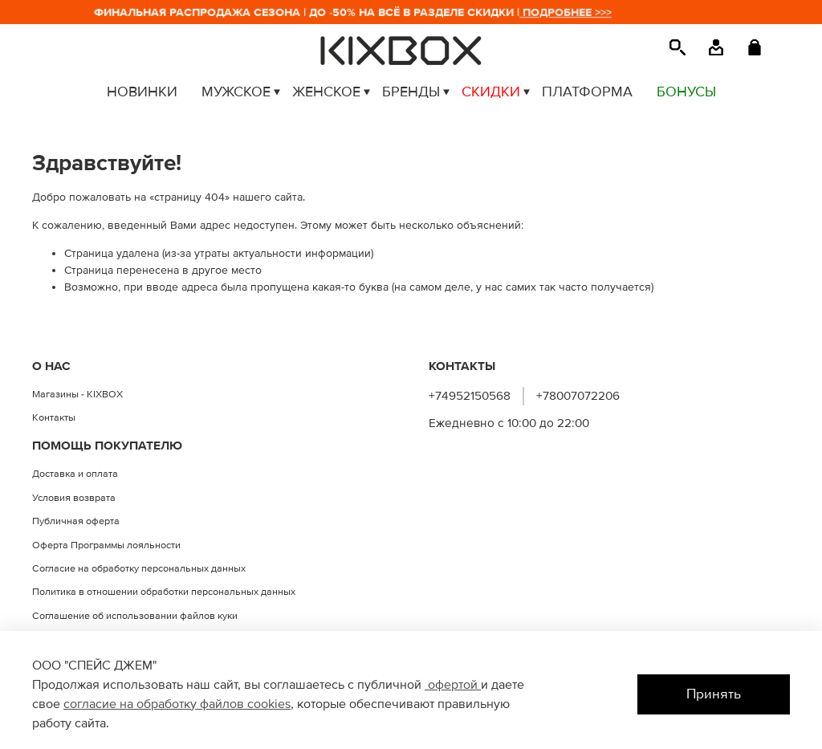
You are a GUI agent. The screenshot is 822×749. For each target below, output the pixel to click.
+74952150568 (470, 396)
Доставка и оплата (75, 473)
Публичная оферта (76, 521)
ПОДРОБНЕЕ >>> (571, 12)
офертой (453, 685)
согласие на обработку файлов (155, 704)
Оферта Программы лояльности (106, 545)
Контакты (53, 417)
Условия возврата (74, 497)
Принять (713, 694)
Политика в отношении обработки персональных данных (163, 591)
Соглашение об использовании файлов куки (135, 615)
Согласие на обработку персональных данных (139, 568)
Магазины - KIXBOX (77, 394)
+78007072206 (578, 396)
